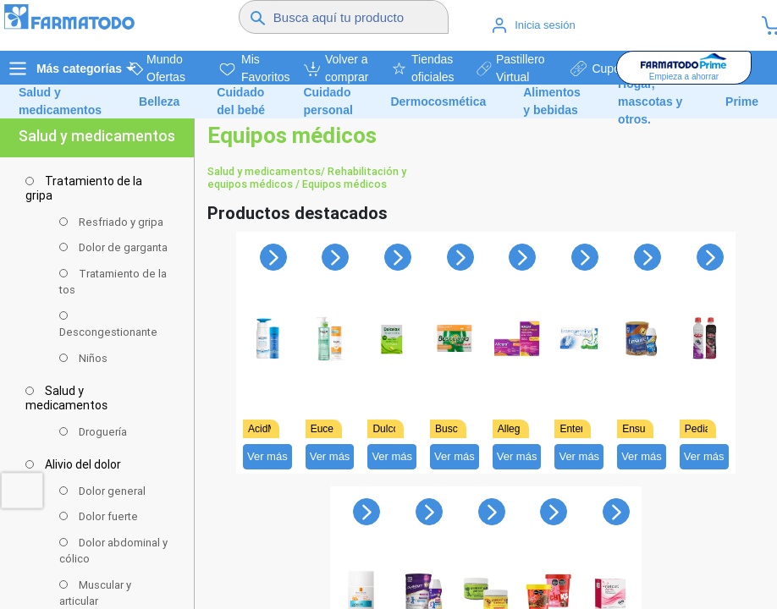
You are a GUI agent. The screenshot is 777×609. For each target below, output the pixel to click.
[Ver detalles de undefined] (267, 347)
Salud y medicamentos (264, 171)
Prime (741, 101)
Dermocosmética (438, 101)
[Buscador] (358, 17)
